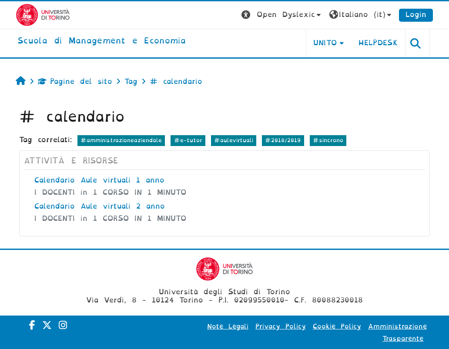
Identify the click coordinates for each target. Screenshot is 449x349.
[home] (101, 41)
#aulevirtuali (233, 140)
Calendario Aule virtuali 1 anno (99, 180)
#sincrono (328, 140)
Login (415, 14)
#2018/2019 (283, 140)
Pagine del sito (75, 81)
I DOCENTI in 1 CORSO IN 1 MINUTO (110, 192)
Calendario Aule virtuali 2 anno (99, 206)
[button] (282, 15)
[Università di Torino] (43, 14)
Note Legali (227, 326)
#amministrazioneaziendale (121, 140)
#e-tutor (188, 140)
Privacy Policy (280, 326)
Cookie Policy (337, 326)
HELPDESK (378, 43)
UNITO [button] (325, 43)
